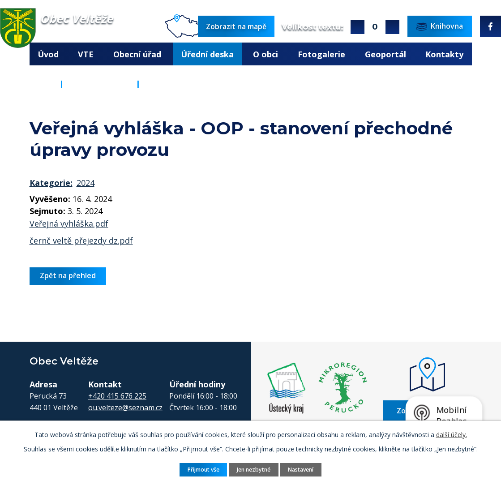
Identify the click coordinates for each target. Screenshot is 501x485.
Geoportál (385, 54)
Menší (392, 27)
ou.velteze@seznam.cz (125, 407)
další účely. (451, 434)
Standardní (375, 27)
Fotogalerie (321, 54)
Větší (357, 27)
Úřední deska (207, 54)
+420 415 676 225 (117, 396)
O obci (265, 54)
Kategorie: (51, 182)
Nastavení (302, 469)
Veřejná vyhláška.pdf (69, 223)
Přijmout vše (202, 469)
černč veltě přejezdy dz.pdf (81, 240)
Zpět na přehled (68, 275)
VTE (86, 54)
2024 (85, 182)
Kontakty (444, 54)
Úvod (48, 54)
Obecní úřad (137, 54)
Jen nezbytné (253, 469)
